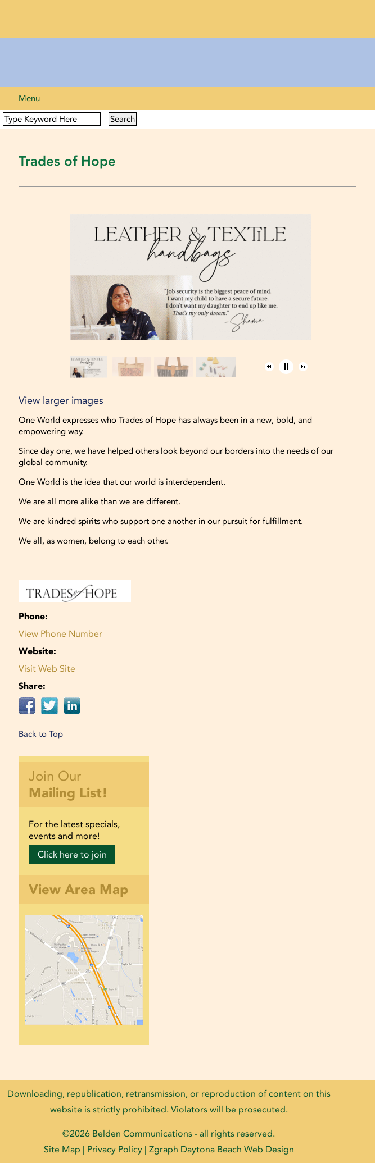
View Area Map (78, 889)
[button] (269, 366)
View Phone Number (60, 633)
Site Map (62, 1149)
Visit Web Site (47, 668)
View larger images (61, 400)
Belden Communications (143, 1133)
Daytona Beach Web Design (237, 1149)
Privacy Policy (114, 1149)
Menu (29, 98)
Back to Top (41, 734)
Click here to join (72, 854)
